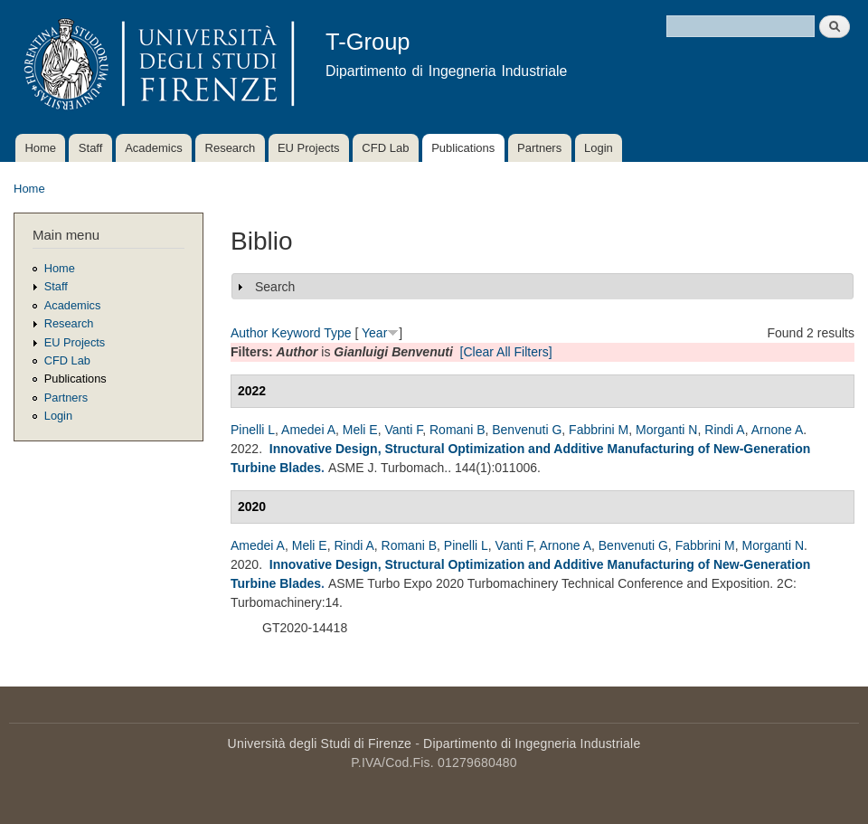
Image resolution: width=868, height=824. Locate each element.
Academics (154, 148)
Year (374, 333)
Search (275, 286)
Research (230, 148)
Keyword (295, 333)
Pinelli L (253, 429)
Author (249, 333)
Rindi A (724, 429)
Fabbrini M (598, 429)
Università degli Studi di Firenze (319, 743)
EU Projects (309, 148)
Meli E (360, 429)
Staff (91, 148)
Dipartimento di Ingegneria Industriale (531, 743)
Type (337, 333)
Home (40, 148)
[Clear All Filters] (506, 352)
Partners (539, 148)
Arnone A (777, 429)
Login (598, 148)
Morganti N (666, 429)
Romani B (457, 429)
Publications (463, 148)
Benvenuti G (526, 429)
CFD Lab (385, 148)
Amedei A (308, 429)
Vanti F (403, 429)
